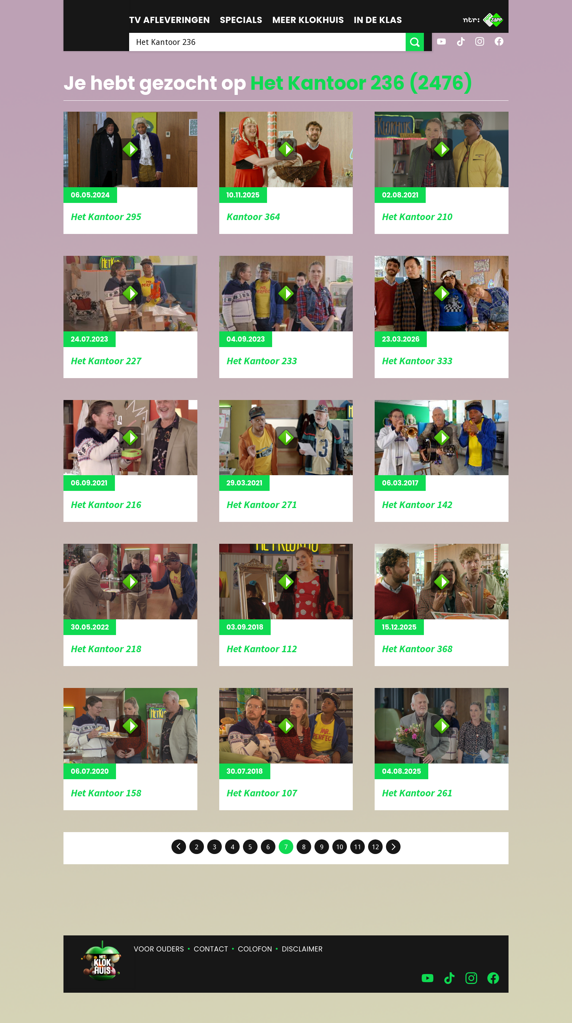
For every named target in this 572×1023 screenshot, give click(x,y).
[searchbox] (271, 42)
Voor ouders (159, 949)
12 (375, 847)
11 (357, 847)
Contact (211, 949)
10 (339, 847)
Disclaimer (302, 949)
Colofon (255, 949)
